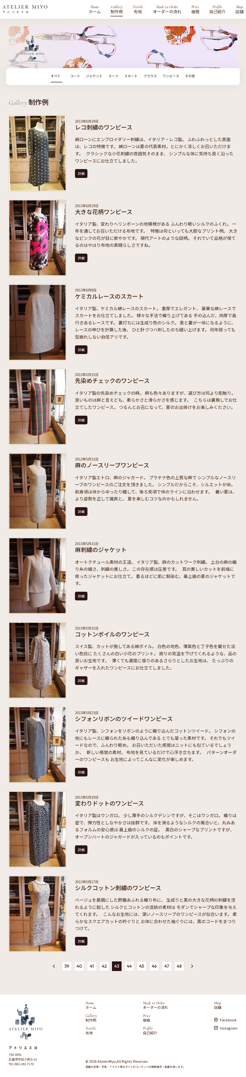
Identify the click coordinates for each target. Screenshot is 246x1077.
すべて (55, 76)
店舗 (239, 9)
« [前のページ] (54, 965)
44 (129, 966)
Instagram (228, 1028)
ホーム (95, 9)
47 (166, 966)
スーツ (113, 76)
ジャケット (94, 76)
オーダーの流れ (167, 9)
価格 (195, 9)
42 (104, 966)
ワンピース (171, 76)
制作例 (117, 9)
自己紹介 (217, 9)
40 (79, 966)
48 (179, 966)
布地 (138, 9)
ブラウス (150, 76)
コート (75, 76)
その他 (190, 76)
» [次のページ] (191, 966)
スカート (131, 76)
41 (92, 966)
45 (141, 966)
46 (154, 966)
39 (66, 966)
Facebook (228, 1020)
